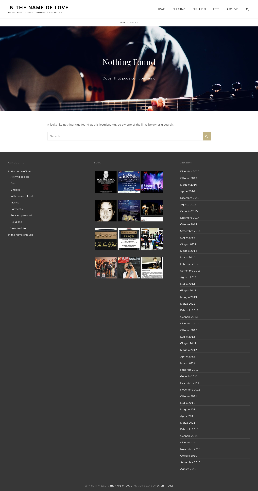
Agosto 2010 (188, 469)
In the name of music (20, 234)
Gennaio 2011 (189, 435)
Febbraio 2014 (189, 264)
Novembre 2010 (190, 449)
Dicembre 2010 (189, 442)
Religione (16, 221)
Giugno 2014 (188, 244)
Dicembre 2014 (189, 217)
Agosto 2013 (188, 277)
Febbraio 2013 (189, 310)
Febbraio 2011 (189, 429)
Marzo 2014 (187, 257)
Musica (15, 202)
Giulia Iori (199, 9)
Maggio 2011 (188, 409)
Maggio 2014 (188, 250)
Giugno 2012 (188, 343)
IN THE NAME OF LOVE (38, 7)
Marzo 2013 (187, 303)
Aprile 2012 (187, 356)
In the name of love (19, 171)
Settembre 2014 (190, 231)
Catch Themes (164, 486)
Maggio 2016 (188, 184)
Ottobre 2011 (188, 396)
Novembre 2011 (190, 389)
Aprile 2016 (187, 191)
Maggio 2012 (188, 350)
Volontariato (18, 228)
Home (161, 9)
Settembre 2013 (190, 270)
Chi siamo (179, 9)
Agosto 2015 (188, 204)
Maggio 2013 (188, 297)
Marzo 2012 (187, 363)
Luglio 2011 (187, 402)
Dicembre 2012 (189, 323)
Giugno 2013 (188, 290)
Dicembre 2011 (189, 383)
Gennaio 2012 (189, 376)
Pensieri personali (21, 215)
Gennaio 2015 (189, 211)
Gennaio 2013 (189, 316)
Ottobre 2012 (188, 330)
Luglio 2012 (187, 336)
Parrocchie (17, 209)
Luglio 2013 (187, 283)
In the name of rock (22, 196)
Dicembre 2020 (189, 171)
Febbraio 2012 (189, 369)
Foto (216, 9)
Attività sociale (20, 176)
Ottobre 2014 (188, 224)
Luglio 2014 (187, 237)
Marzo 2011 (187, 422)
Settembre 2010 (190, 462)
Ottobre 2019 (188, 178)
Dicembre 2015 (189, 197)
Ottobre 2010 (188, 455)
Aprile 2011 (187, 416)
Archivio (233, 9)
